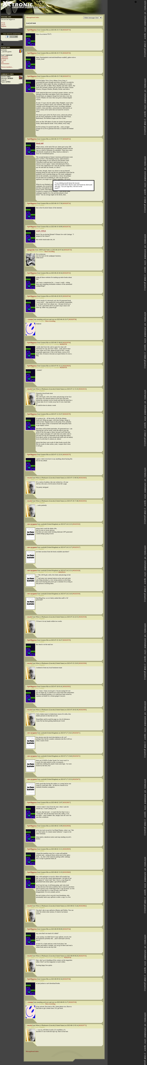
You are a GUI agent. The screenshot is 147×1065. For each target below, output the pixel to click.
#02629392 (66, 686)
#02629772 (82, 1025)
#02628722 (66, 139)
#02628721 (66, 76)
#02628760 (66, 342)
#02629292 (82, 501)
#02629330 (76, 594)
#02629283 (82, 478)
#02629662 (82, 906)
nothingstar (4, 58)
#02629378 (66, 640)
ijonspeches (31, 250)
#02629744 (66, 929)
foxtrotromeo (5, 63)
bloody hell (39, 143)
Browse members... (7, 67)
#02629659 (66, 849)
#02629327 (76, 547)
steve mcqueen (32, 524)
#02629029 (66, 366)
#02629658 (66, 826)
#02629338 (82, 617)
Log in (3, 24)
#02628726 (66, 226)
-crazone (30, 319)
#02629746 (66, 979)
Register (3, 26)
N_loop (3, 60)
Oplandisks (4, 57)
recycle (29, 389)
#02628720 (66, 53)
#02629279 (66, 454)
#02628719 (66, 30)
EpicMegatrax (32, 30)
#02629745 (82, 956)
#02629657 (66, 802)
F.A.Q (3, 23)
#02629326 (76, 524)
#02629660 (66, 872)
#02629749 (72, 1002)
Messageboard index (32, 17)
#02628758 (72, 319)
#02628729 (67, 250)
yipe (2, 62)
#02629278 (66, 414)
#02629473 (76, 779)
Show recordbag (49, 251)
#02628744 (66, 296)
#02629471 (76, 733)
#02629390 (82, 663)
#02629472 (76, 756)
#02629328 (76, 570)
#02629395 (82, 710)
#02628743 (66, 273)
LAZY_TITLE (41, 231)
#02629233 (82, 389)
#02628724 (66, 203)
